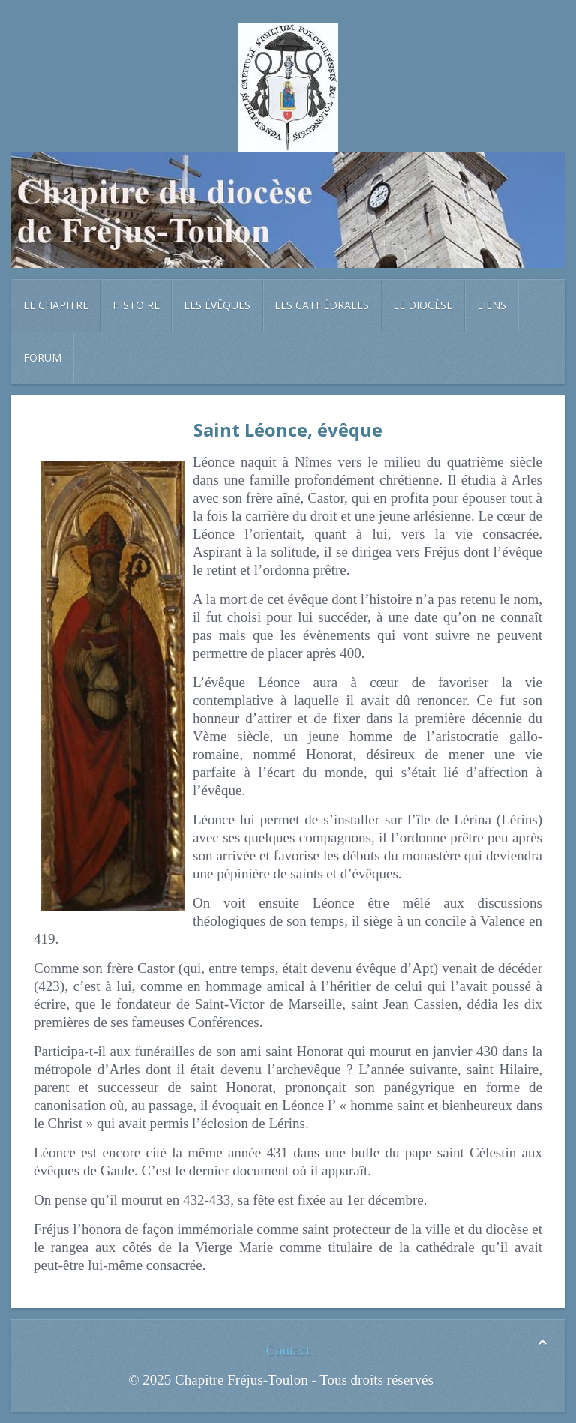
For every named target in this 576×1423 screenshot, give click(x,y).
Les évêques (217, 305)
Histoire (136, 305)
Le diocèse (422, 305)
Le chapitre (55, 305)
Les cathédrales (321, 305)
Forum (42, 357)
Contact (288, 1350)
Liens (491, 305)
